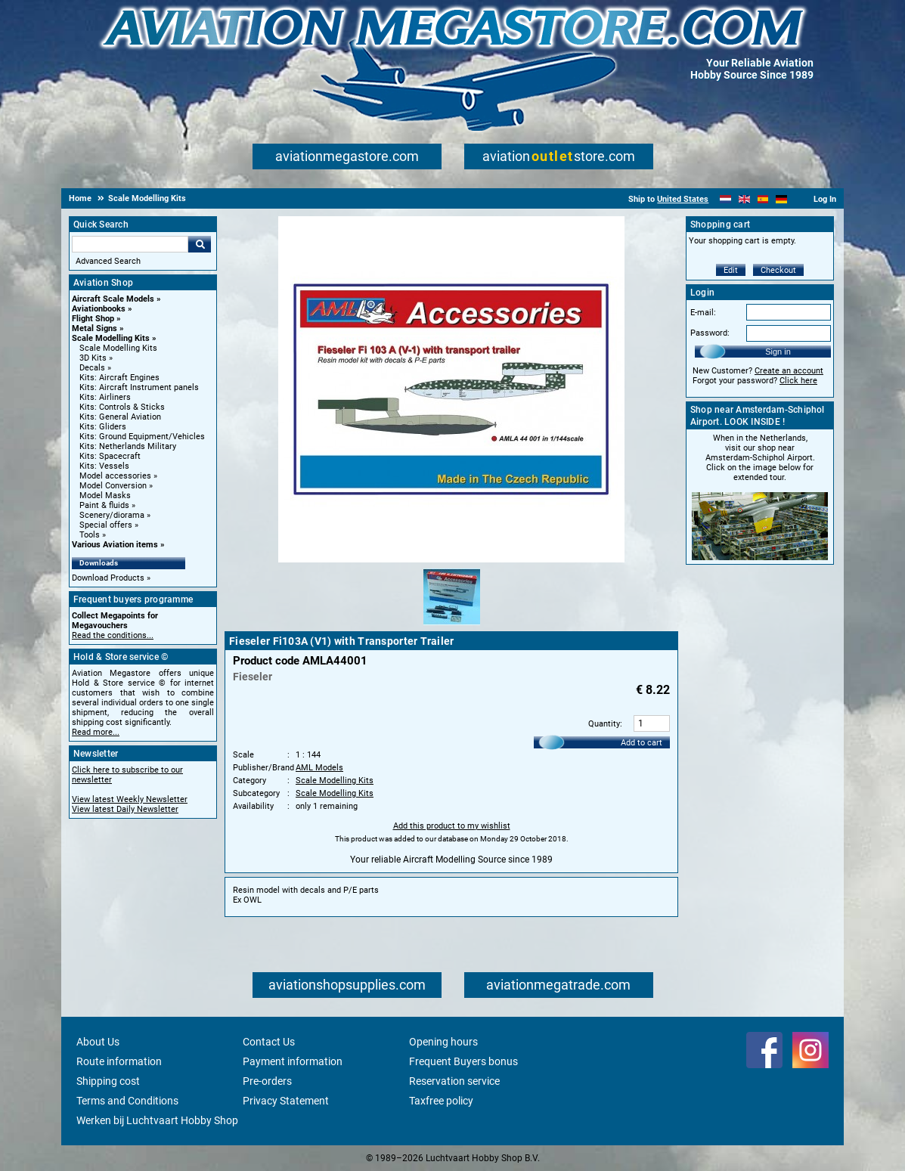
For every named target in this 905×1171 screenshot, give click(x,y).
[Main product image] (451, 559)
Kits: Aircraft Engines (119, 378)
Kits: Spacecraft (110, 456)
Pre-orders (267, 1081)
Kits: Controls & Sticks (122, 407)
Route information (119, 1061)
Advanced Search (108, 261)
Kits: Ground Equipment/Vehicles (142, 436)
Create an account (789, 371)
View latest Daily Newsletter (125, 809)
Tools (89, 535)
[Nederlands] (725, 199)
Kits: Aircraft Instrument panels (139, 387)
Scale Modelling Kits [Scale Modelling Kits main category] (118, 348)
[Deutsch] (781, 199)
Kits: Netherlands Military (127, 446)
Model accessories (115, 476)
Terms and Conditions (127, 1101)
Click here (798, 381)
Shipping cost (108, 1081)
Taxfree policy (441, 1101)
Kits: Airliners (105, 397)
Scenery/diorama (111, 515)
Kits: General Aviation (120, 417)
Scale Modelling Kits (111, 338)
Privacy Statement (286, 1101)
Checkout (778, 270)
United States (682, 199)
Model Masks (105, 495)
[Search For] (130, 244)
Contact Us (269, 1042)
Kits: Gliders (102, 427)
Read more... (95, 732)
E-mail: (703, 313)
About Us (97, 1042)
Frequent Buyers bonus (463, 1061)
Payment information (292, 1061)
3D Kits (93, 358)
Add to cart (641, 743)
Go (199, 244)
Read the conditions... (112, 635)
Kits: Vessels (104, 466)
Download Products (108, 578)
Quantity (604, 724)
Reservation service (454, 1081)
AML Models (319, 768)
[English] (744, 199)
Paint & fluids (104, 505)
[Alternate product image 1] (452, 626)
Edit (731, 270)
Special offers (105, 525)
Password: (710, 333)
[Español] (763, 199)
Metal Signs (94, 328)
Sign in (778, 351)
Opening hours (443, 1042)
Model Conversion (113, 486)
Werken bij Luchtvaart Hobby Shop (157, 1120)
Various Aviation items (115, 545)
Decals (92, 368)
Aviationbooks (99, 309)
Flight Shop (93, 319)
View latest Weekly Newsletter (130, 799)
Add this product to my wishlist (451, 826)
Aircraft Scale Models (113, 299)
